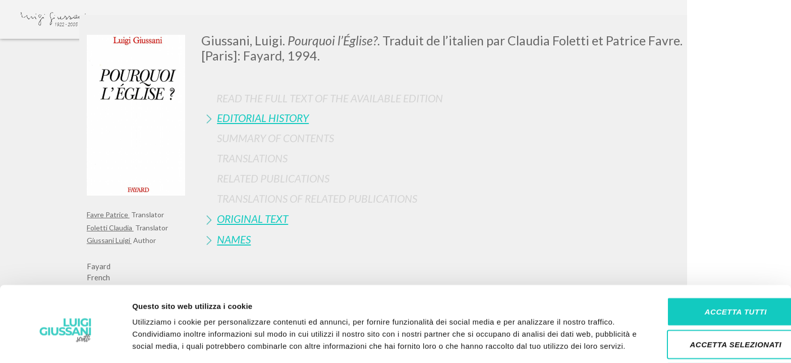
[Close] (697, 30)
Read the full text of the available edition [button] (329, 98)
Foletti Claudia (110, 227)
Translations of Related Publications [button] (317, 198)
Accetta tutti (706, 264)
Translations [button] (252, 158)
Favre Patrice (108, 214)
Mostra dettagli (530, 343)
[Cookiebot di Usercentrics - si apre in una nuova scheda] (65, 343)
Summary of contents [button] (275, 138)
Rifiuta (706, 330)
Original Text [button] (252, 218)
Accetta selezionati (707, 297)
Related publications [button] (273, 178)
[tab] (453, 117)
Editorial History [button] (263, 118)
